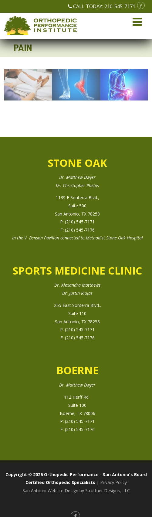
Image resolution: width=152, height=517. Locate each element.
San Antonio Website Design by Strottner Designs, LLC (76, 490)
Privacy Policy (113, 482)
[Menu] (137, 21)
